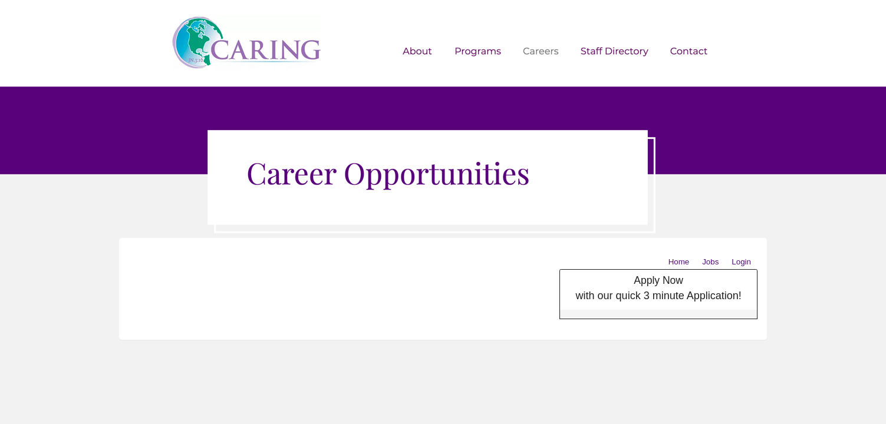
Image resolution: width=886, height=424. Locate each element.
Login (741, 261)
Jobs (710, 261)
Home (679, 261)
